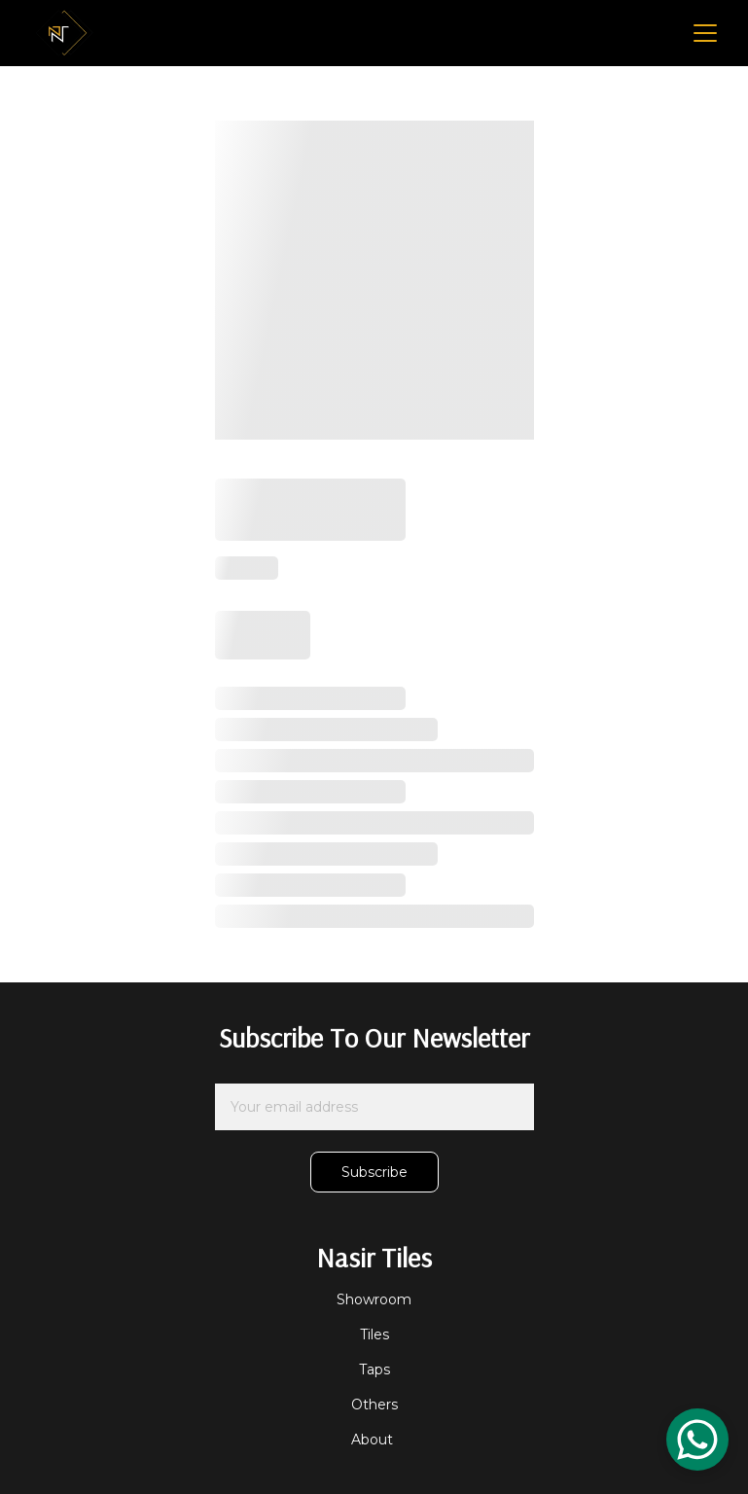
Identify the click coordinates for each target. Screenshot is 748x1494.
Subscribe (374, 1172)
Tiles (374, 1334)
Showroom (374, 1299)
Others (374, 1404)
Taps (374, 1369)
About (374, 1439)
